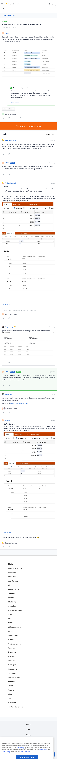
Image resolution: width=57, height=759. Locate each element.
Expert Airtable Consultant (19, 403)
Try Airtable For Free (15, 707)
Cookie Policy (20, 756)
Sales (10, 614)
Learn (10, 623)
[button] (2, 4)
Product (11, 597)
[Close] (51, 748)
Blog (10, 694)
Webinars (11, 648)
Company (11, 681)
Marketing (12, 602)
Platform (11, 564)
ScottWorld (8, 394)
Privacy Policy (43, 757)
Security (28, 724)
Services (11, 660)
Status (10, 698)
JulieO (7, 33)
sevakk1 (7, 420)
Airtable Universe (14, 677)
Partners (11, 656)
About (10, 686)
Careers (11, 690)
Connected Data (14, 589)
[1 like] (9, 114)
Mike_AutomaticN (10, 140)
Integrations (12, 572)
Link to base (6, 304)
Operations (12, 606)
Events (10, 631)
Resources (12, 652)
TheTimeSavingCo (11, 183)
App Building (13, 581)
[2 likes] (10, 408)
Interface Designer (9, 15)
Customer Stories (14, 644)
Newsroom (12, 702)
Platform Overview (15, 568)
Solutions (11, 593)
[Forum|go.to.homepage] (12, 4)
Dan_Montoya (9, 327)
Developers (12, 665)
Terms (28, 745)
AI (9, 585)
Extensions (12, 577)
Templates (12, 673)
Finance (11, 619)
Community (12, 669)
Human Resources (15, 610)
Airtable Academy (14, 627)
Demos (11, 640)
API (28, 730)
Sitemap (28, 735)
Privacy (28, 740)
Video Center (13, 635)
